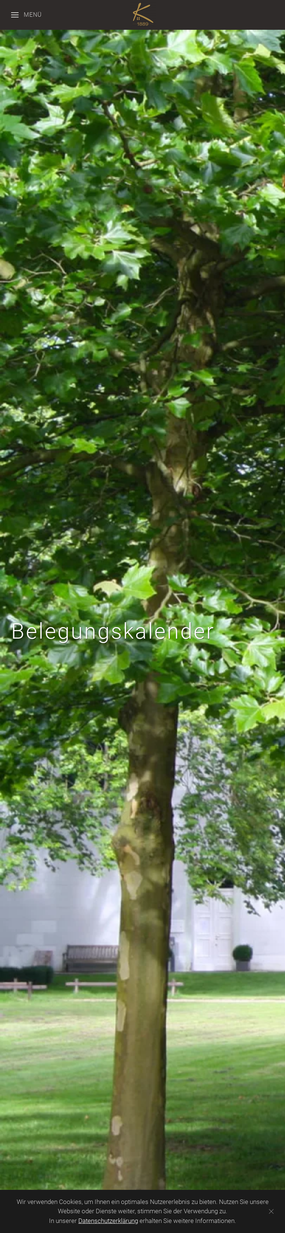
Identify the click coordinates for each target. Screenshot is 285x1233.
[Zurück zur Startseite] (142, 15)
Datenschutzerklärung (108, 1220)
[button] (26, 15)
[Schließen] (271, 1211)
